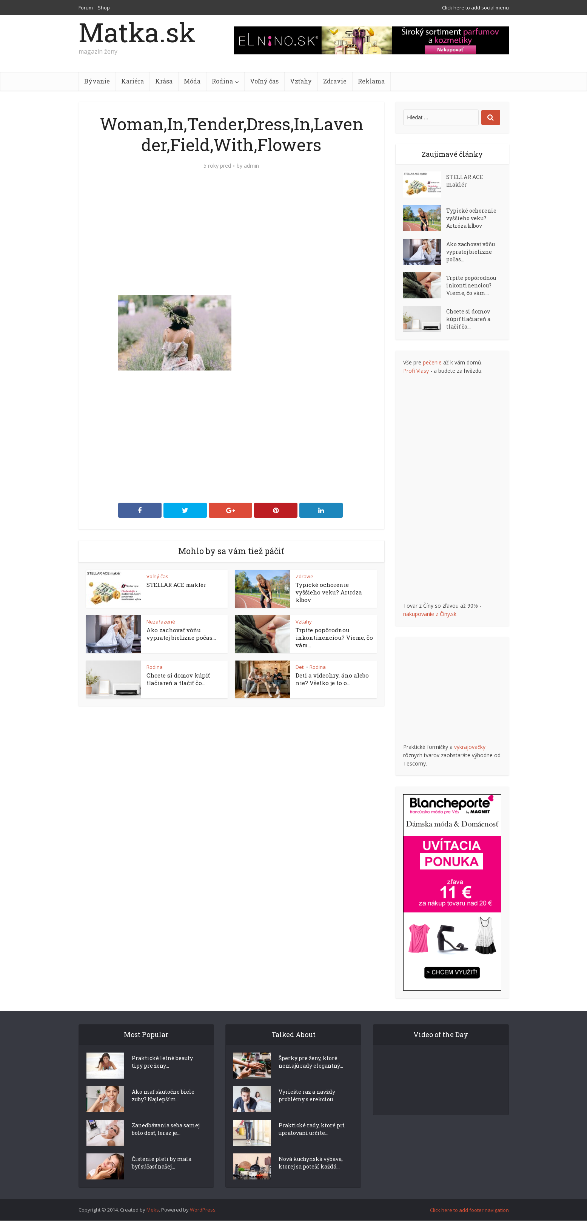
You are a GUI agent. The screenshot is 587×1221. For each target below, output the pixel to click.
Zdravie (335, 81)
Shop (104, 7)
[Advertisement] (231, 238)
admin (251, 165)
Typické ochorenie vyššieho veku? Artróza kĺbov (329, 592)
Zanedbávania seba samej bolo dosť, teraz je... (166, 1142)
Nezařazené (160, 621)
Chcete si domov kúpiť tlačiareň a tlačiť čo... (178, 679)
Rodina (222, 81)
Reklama (371, 81)
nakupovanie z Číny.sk (429, 613)
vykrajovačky (469, 746)
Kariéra (132, 81)
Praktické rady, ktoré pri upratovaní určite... (312, 1142)
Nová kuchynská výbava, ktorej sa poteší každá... (311, 1176)
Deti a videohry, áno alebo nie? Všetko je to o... (332, 679)
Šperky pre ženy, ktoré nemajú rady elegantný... (311, 1075)
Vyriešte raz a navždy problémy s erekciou (307, 1109)
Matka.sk (137, 32)
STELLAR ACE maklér (176, 584)
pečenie (432, 362)
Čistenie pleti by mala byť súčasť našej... (161, 1176)
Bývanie (97, 81)
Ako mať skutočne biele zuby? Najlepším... (163, 1109)
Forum (86, 7)
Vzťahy (301, 81)
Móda (192, 81)
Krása (164, 81)
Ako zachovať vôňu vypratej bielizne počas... (181, 633)
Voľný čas (264, 81)
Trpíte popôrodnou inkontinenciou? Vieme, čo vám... (334, 637)
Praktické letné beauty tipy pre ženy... (162, 1075)
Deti (300, 667)
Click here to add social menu (475, 7)
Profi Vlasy (416, 370)
